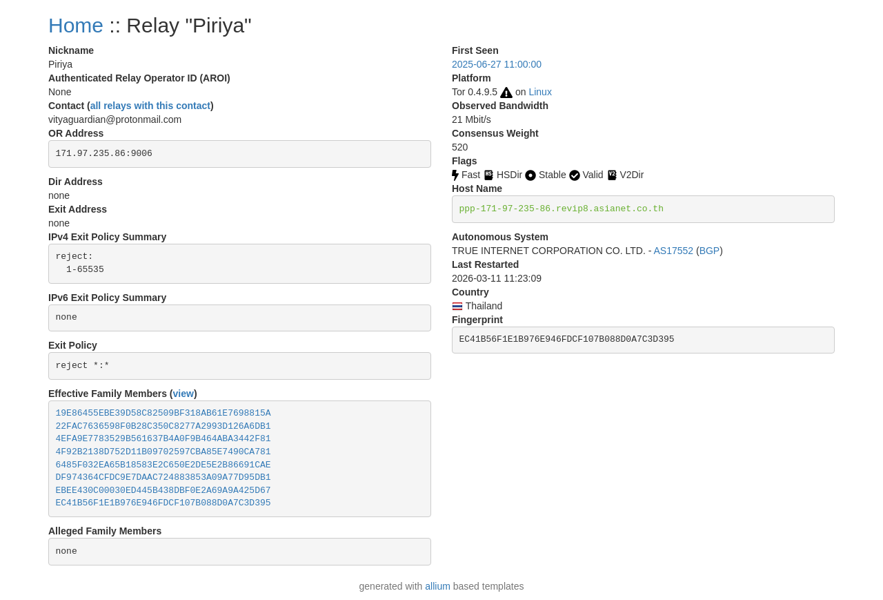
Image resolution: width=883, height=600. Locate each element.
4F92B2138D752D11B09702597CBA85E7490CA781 (163, 452)
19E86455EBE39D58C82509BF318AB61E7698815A (163, 413)
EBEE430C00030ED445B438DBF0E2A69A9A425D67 (163, 490)
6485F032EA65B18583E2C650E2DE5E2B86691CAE (163, 465)
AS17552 (673, 250)
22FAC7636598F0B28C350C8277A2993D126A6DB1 (163, 426)
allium (437, 586)
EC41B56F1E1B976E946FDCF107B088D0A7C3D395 (163, 503)
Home (75, 25)
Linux (539, 91)
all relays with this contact (150, 105)
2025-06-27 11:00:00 (497, 64)
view (183, 393)
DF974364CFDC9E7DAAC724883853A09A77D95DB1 (163, 477)
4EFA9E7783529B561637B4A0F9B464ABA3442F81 (163, 439)
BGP (710, 250)
